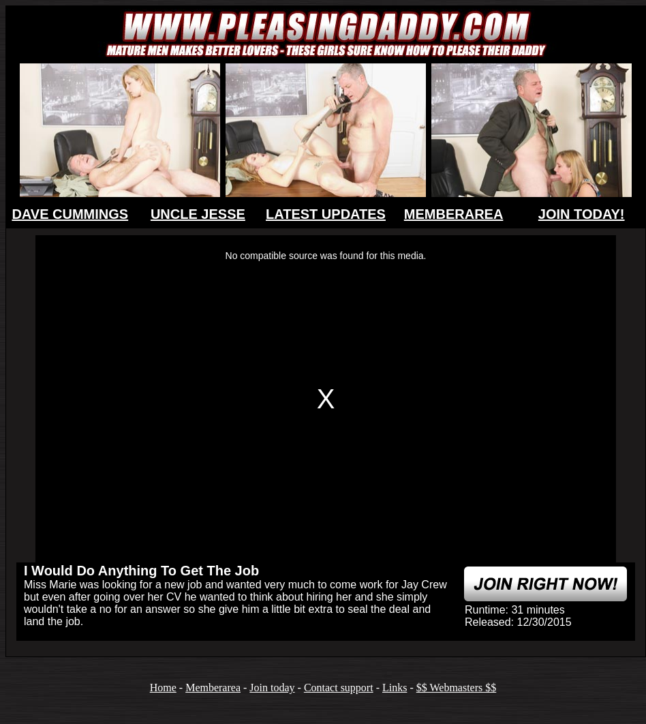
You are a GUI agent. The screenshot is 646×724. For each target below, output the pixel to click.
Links (394, 687)
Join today (271, 687)
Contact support (338, 687)
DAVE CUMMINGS (70, 214)
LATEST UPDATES (326, 214)
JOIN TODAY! (581, 214)
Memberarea (213, 687)
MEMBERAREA (454, 214)
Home (163, 687)
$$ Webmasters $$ (456, 687)
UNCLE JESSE (198, 214)
